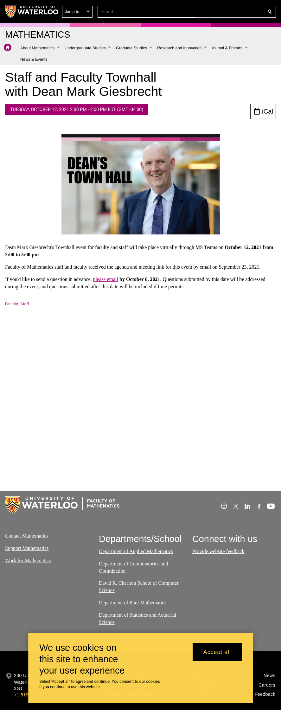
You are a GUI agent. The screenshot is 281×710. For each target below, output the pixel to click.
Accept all (217, 652)
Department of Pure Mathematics (132, 602)
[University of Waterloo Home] (32, 11)
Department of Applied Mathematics (136, 551)
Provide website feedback (218, 551)
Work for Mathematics (28, 560)
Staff (25, 304)
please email (105, 279)
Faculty (11, 304)
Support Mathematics (26, 548)
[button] (224, 11)
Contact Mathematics (26, 536)
